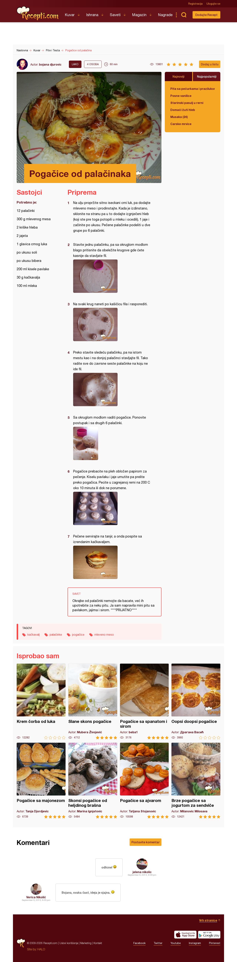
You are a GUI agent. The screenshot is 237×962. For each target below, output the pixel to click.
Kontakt (98, 943)
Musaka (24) (179, 117)
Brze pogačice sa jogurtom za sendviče (195, 780)
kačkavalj (33, 634)
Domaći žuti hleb (182, 109)
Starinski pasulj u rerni (186, 102)
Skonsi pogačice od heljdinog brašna (92, 780)
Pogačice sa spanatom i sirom (144, 701)
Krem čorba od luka (41, 701)
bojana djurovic (50, 64)
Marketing (85, 943)
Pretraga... (183, 14)
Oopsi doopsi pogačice (195, 701)
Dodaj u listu (209, 64)
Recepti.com (38, 13)
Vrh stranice (208, 920)
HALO (41, 949)
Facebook (139, 943)
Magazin (139, 15)
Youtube (176, 943)
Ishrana (92, 15)
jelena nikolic (142, 872)
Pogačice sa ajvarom (144, 780)
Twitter (158, 943)
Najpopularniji (206, 76)
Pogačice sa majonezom (41, 780)
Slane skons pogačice (92, 701)
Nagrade (165, 15)
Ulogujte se (213, 3)
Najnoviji (178, 76)
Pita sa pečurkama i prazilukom (192, 88)
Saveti (115, 15)
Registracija (195, 3)
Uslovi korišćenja (68, 943)
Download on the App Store (185, 934)
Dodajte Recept (206, 14)
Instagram (195, 943)
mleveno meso (104, 634)
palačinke (56, 634)
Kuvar (70, 15)
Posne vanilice (180, 95)
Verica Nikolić (36, 897)
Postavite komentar (145, 842)
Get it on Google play (209, 934)
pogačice (78, 634)
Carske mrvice (180, 124)
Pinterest (214, 943)
